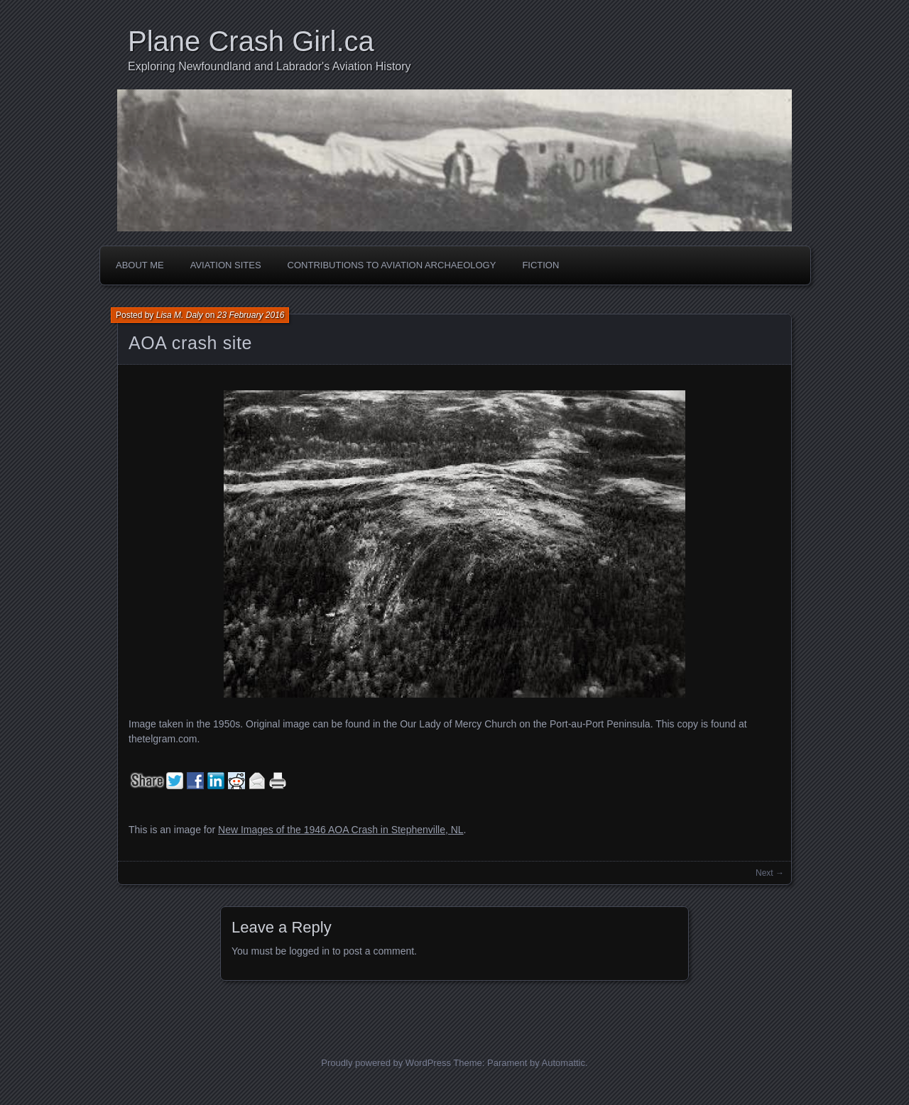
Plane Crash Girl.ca (251, 41)
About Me (140, 265)
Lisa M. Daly (179, 315)
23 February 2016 (251, 315)
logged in (309, 951)
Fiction (540, 265)
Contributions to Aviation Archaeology (392, 265)
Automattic (563, 1062)
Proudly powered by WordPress (386, 1062)
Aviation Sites (225, 265)
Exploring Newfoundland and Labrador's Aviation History (269, 66)
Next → (770, 873)
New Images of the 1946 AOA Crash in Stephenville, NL (341, 829)
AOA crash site (190, 343)
